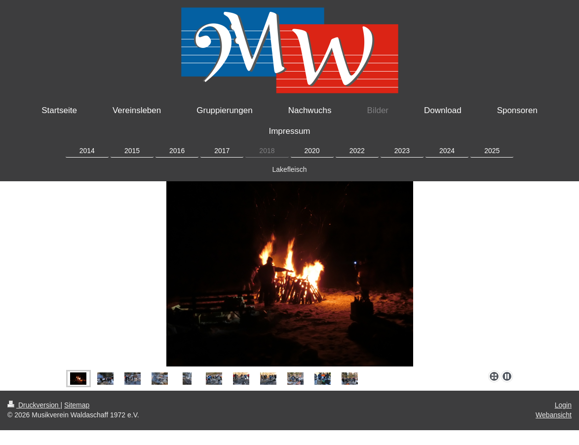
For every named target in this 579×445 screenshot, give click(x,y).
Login (563, 405)
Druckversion (33, 405)
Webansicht (554, 415)
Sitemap (76, 405)
